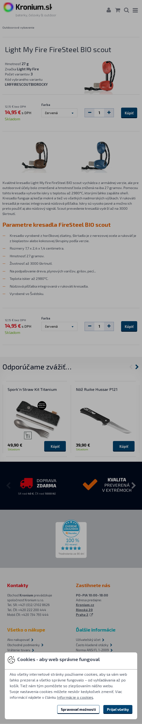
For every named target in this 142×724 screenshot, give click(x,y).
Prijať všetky (118, 709)
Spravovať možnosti (78, 709)
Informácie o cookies (75, 697)
